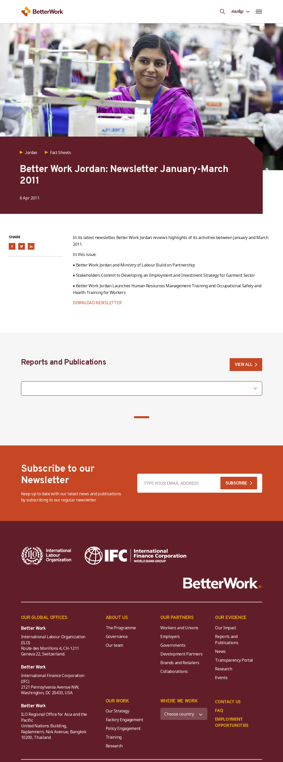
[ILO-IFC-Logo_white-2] (46, 556)
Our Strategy (117, 711)
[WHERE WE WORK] (183, 714)
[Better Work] (222, 583)
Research (223, 669)
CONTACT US (228, 701)
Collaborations (174, 671)
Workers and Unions (179, 628)
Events (221, 677)
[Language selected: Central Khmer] (240, 11)
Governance (117, 636)
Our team (114, 645)
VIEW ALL (243, 364)
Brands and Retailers (179, 662)
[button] (141, 417)
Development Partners (181, 654)
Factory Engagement (124, 719)
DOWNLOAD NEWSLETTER (97, 303)
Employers (170, 636)
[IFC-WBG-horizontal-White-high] (136, 556)
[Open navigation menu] (259, 11)
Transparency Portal (234, 660)
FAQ (219, 710)
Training (114, 737)
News (220, 651)
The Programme (121, 628)
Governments (172, 645)
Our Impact (225, 628)
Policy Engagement (124, 728)
